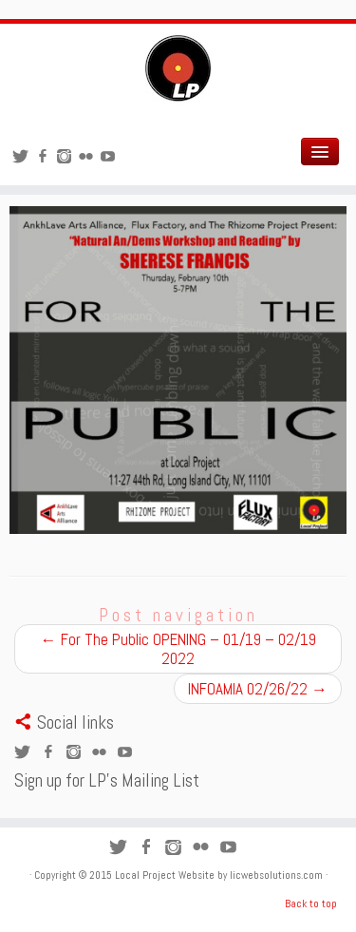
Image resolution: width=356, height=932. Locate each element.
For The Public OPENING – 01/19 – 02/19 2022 (178, 649)
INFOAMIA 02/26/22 (258, 688)
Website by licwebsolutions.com (252, 875)
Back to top (311, 903)
